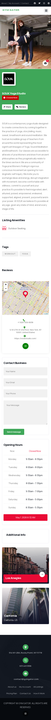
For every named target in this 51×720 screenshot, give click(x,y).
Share (7, 107)
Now (12, 451)
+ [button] (6, 285)
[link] (25, 565)
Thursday (13, 483)
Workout (10, 254)
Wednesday (14, 475)
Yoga (25, 254)
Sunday (12, 507)
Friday (11, 491)
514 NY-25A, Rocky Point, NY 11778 (25, 652)
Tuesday (12, 467)
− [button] (6, 289)
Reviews (21, 107)
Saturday (12, 499)
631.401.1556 (25, 666)
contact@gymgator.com (26, 679)
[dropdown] (46, 10)
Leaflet (46, 314)
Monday (12, 459)
